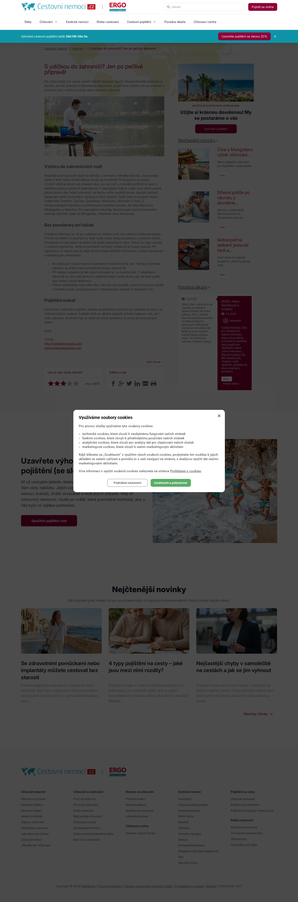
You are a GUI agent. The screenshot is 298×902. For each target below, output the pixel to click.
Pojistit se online (263, 7)
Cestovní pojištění (139, 22)
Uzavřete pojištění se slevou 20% (244, 36)
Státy (27, 22)
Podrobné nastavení (127, 483)
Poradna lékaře (174, 22)
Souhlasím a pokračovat (170, 483)
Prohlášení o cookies (185, 471)
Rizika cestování (108, 22)
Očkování (46, 22)
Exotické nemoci (77, 22)
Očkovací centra (205, 22)
